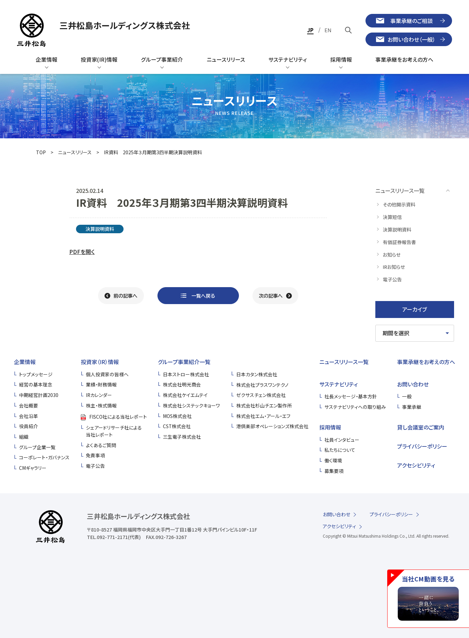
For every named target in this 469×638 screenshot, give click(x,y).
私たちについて (339, 449)
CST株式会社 (177, 426)
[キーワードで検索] (348, 30)
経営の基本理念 (35, 384)
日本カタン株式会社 (256, 374)
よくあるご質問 (101, 445)
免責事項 (95, 455)
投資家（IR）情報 (100, 362)
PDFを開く (82, 251)
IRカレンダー (99, 395)
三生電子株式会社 (182, 436)
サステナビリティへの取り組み (355, 406)
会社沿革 (28, 416)
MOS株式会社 (177, 416)
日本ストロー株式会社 (186, 374)
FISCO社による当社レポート (118, 416)
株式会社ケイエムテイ (185, 395)
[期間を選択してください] (414, 333)
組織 (24, 436)
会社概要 (28, 405)
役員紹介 (28, 426)
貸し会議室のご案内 (420, 427)
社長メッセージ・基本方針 (350, 396)
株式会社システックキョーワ (191, 405)
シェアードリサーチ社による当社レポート (114, 431)
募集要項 (333, 470)
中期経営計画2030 (38, 395)
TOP (41, 152)
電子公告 (95, 465)
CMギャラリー (32, 467)
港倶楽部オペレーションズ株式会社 (272, 426)
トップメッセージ (36, 374)
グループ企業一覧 (37, 447)
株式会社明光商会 (182, 384)
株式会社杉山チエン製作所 (264, 405)
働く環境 (333, 460)
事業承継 (411, 406)
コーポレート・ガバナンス (44, 457)
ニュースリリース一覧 (344, 362)
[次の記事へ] (275, 295)
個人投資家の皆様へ (107, 374)
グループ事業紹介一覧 (184, 362)
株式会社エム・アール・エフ (263, 416)
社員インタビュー (341, 439)
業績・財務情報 (101, 384)
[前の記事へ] (121, 295)
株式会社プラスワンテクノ (262, 384)
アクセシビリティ (416, 465)
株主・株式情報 (101, 405)
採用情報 (330, 427)
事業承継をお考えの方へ (426, 362)
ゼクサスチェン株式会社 (261, 395)
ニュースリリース (75, 152)
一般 (407, 396)
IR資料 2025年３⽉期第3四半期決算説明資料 (153, 152)
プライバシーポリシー (422, 446)
